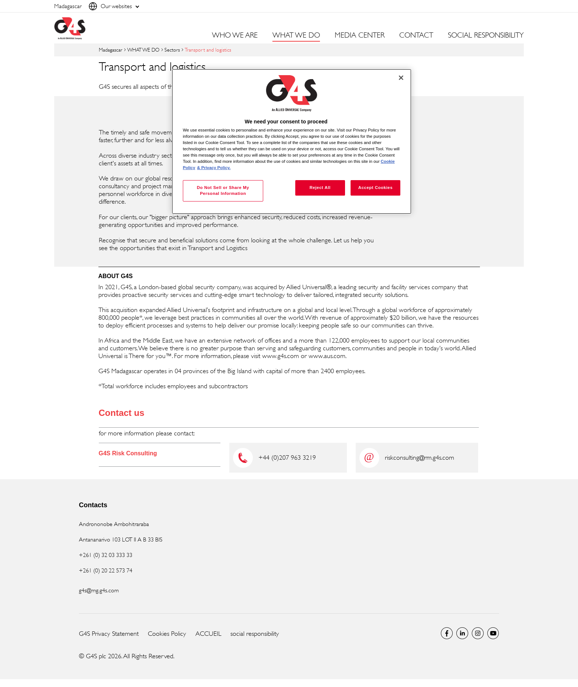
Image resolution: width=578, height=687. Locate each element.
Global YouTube (493, 633)
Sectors (172, 49)
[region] (291, 141)
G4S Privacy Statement (109, 633)
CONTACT (416, 35)
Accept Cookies (375, 187)
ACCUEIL (208, 633)
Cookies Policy (167, 633)
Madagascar (110, 49)
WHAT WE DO (143, 49)
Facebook (447, 633)
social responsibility (254, 633)
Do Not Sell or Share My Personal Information (223, 190)
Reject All (320, 187)
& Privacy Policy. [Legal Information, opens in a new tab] (214, 167)
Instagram (478, 633)
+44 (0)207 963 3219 (287, 457)
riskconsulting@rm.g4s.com (419, 457)
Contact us (121, 413)
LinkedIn (462, 633)
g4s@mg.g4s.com (99, 590)
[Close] (401, 78)
